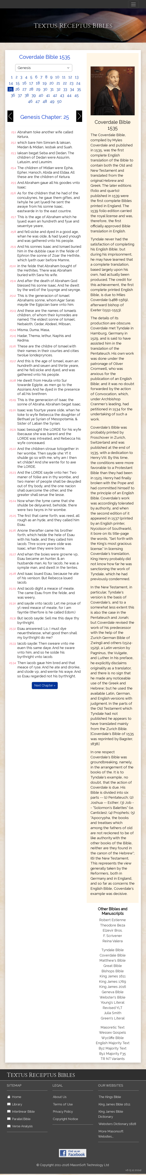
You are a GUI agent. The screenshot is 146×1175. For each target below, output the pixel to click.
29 (38, 89)
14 (11, 83)
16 (24, 83)
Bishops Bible (113, 971)
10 (57, 77)
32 (58, 89)
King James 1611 (113, 976)
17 (31, 83)
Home (14, 1097)
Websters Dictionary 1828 (117, 1124)
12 (70, 77)
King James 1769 (112, 982)
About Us (60, 1097)
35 (79, 89)
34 (72, 89)
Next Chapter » (44, 685)
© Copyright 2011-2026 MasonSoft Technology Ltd (72, 1165)
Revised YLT (112, 1008)
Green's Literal (113, 1018)
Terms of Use (63, 1104)
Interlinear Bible (21, 1111)
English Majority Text (112, 1043)
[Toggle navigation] (133, 4)
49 (52, 101)
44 (69, 95)
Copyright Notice (65, 1119)
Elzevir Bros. (112, 930)
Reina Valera (112, 941)
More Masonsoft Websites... (110, 1133)
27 (24, 89)
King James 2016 (112, 987)
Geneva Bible (113, 992)
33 (65, 89)
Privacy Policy (63, 1111)
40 (41, 95)
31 (52, 89)
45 (76, 95)
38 (27, 95)
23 (71, 83)
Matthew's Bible (112, 960)
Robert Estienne (112, 920)
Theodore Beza (112, 925)
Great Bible (112, 966)
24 (78, 83)
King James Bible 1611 (114, 1104)
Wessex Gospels (112, 1032)
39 (34, 95)
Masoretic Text (113, 1027)
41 (48, 95)
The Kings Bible (109, 1097)
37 (20, 95)
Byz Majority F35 (112, 1054)
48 (45, 101)
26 (17, 89)
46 (30, 101)
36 (13, 95)
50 (59, 101)
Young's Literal (112, 1002)
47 (37, 101)
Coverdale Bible (113, 955)
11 (64, 77)
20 (51, 83)
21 (58, 83)
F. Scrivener (112, 936)
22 (65, 83)
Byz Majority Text (112, 1048)
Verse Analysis (20, 1126)
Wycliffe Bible (112, 1038)
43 (62, 95)
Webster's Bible (112, 997)
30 (45, 89)
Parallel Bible (19, 1119)
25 (10, 89)
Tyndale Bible (112, 950)
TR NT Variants (113, 1059)
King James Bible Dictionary (110, 1114)
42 (55, 95)
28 (31, 89)
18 (38, 83)
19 (45, 83)
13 (76, 77)
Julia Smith (112, 1013)
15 (18, 83)
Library (14, 1104)
